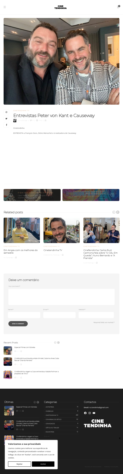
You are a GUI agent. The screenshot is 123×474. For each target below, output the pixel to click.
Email (45, 309)
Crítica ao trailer (62, 428)
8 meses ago (90, 263)
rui (19, 120)
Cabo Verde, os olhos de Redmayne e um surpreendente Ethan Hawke (34, 196)
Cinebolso (62, 411)
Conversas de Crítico (62, 419)
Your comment (14, 286)
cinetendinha (47, 255)
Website (82, 309)
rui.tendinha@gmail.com (99, 407)
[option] (22, 238)
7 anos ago (56, 255)
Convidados (62, 424)
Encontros (62, 432)
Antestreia (62, 407)
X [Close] (119, 438)
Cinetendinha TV (21, 110)
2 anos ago (9, 257)
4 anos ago (23, 120)
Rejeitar (20, 464)
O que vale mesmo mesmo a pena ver (35, 193)
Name (10, 309)
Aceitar (43, 464)
